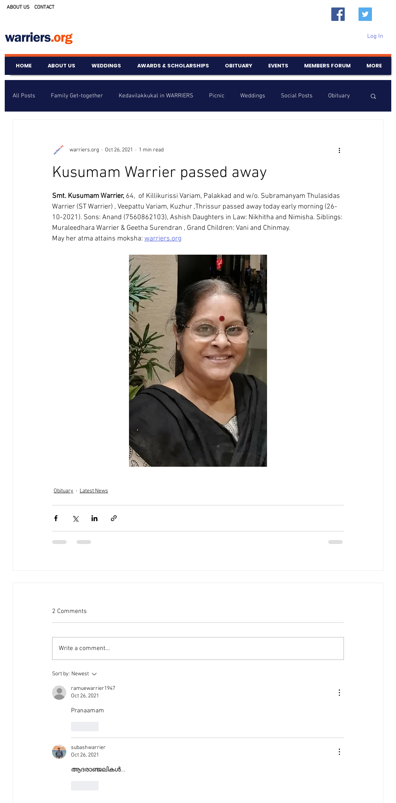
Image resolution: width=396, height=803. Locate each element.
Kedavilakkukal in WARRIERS (156, 95)
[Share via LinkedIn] (94, 518)
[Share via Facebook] (56, 518)
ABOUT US (18, 7)
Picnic (216, 95)
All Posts (24, 95)
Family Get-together (77, 95)
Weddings (252, 95)
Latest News (94, 491)
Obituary (339, 95)
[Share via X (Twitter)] (75, 518)
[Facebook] (338, 14)
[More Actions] (339, 692)
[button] (373, 96)
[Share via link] (114, 518)
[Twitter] (365, 14)
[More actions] (339, 150)
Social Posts (296, 95)
